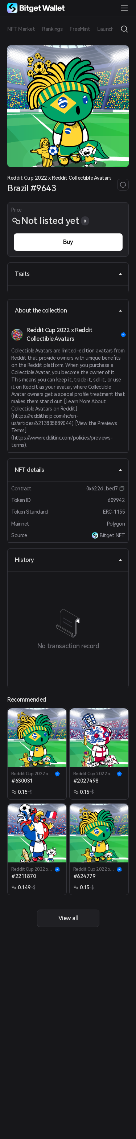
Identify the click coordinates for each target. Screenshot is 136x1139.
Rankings (52, 29)
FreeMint (80, 29)
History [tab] (69, 559)
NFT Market (21, 29)
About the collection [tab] (69, 310)
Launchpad (110, 29)
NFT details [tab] (69, 469)
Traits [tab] (69, 273)
